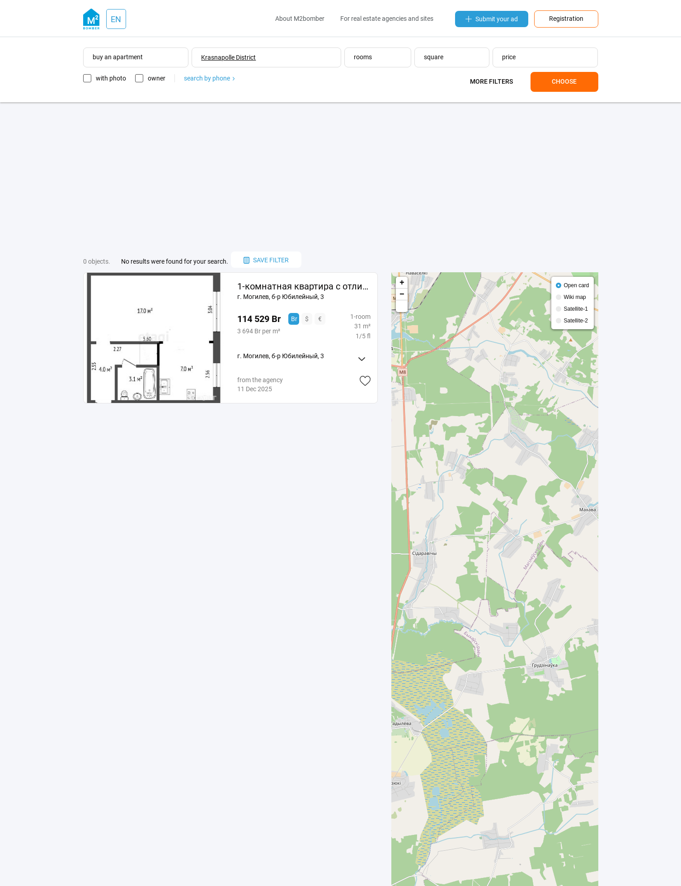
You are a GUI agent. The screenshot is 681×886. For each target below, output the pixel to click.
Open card (576, 285)
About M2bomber (299, 18)
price (509, 57)
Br (294, 318)
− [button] (401, 294)
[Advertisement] (340, 177)
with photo (111, 78)
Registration (566, 18)
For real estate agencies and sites (386, 18)
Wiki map (575, 297)
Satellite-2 (575, 320)
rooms (363, 57)
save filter (266, 260)
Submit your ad (491, 19)
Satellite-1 (575, 309)
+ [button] (401, 282)
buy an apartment (118, 57)
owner (156, 78)
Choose (564, 81)
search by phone (209, 78)
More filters (491, 81)
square (433, 57)
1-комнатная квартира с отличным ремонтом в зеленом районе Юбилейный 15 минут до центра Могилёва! (304, 286)
